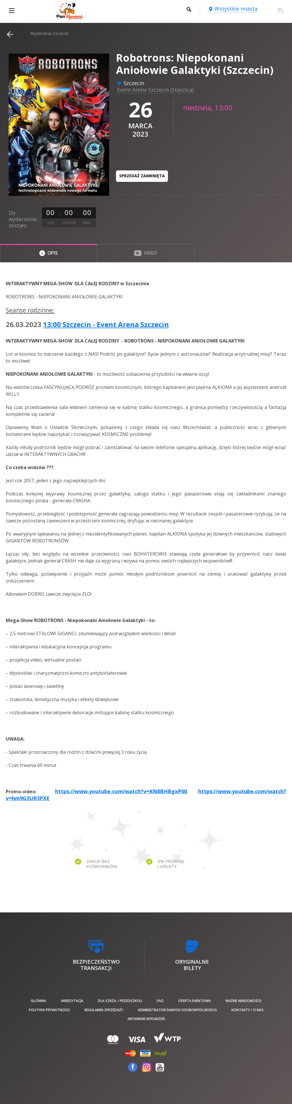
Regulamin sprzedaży (103, 1009)
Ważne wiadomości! (243, 1000)
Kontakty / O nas (247, 1009)
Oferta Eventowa (194, 1000)
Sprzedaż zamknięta (142, 175)
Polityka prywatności (49, 1009)
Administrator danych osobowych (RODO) (177, 1009)
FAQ (160, 1000)
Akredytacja (72, 1000)
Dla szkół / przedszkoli (120, 1000)
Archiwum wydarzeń (146, 1018)
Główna (38, 1000)
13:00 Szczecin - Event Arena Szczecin (106, 324)
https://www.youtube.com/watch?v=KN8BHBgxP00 (121, 791)
